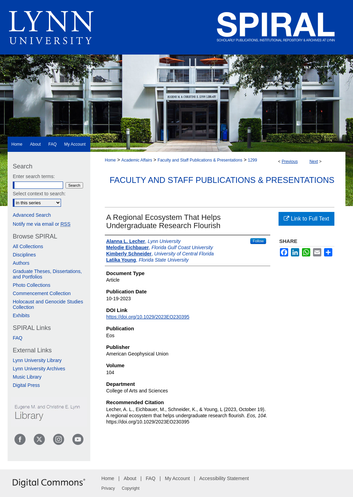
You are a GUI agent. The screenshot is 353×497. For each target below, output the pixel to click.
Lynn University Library (37, 360)
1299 (252, 160)
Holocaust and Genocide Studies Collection (48, 304)
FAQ (17, 338)
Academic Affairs (136, 160)
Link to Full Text (306, 219)
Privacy (108, 488)
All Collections (28, 246)
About (130, 478)
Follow (258, 241)
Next (314, 161)
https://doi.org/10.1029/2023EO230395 (147, 317)
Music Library (27, 377)
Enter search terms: (34, 176)
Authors (21, 263)
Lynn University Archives (39, 368)
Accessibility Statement (224, 478)
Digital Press (26, 385)
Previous (290, 161)
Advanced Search (32, 215)
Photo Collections (31, 285)
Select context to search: (39, 193)
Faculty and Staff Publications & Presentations (200, 160)
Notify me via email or (41, 224)
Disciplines (24, 254)
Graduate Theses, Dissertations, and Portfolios (47, 274)
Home (110, 160)
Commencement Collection (42, 293)
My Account (177, 478)
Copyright (130, 488)
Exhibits (21, 315)
